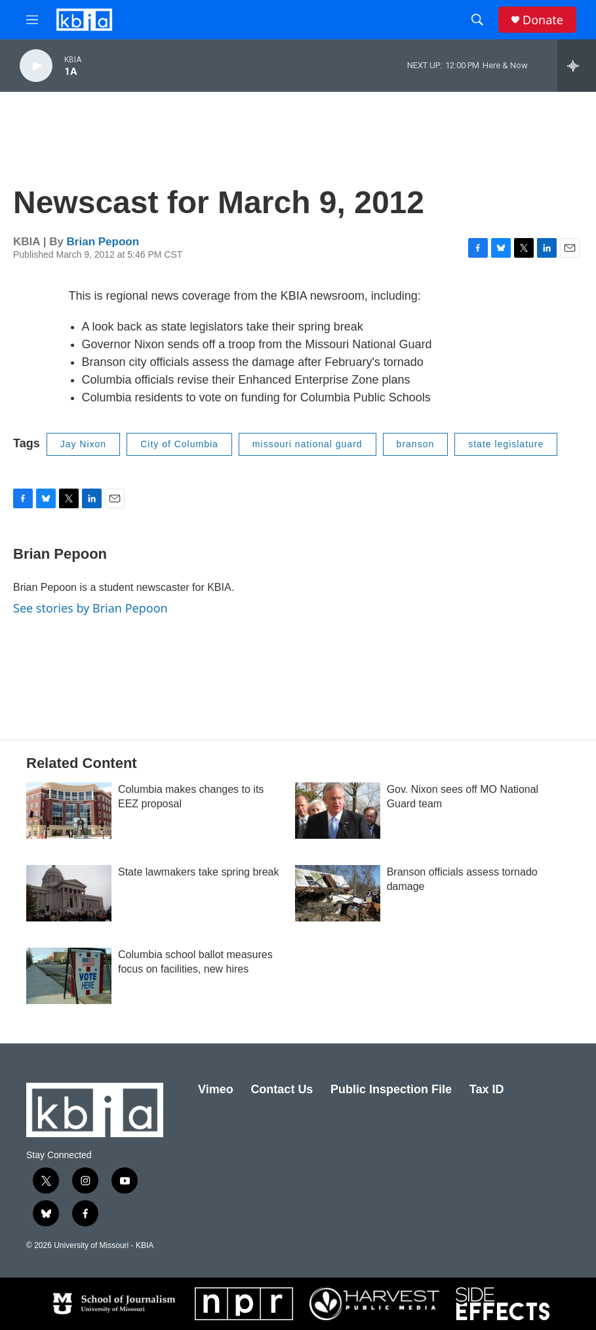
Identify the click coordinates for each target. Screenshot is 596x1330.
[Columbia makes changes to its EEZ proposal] (68, 810)
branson (416, 444)
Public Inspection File (391, 1089)
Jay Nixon (83, 444)
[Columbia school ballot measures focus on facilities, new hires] (68, 976)
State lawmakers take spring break (198, 871)
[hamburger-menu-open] (32, 20)
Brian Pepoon (103, 241)
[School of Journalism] (112, 1303)
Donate (543, 20)
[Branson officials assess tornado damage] (337, 893)
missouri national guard (307, 444)
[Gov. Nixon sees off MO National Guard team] (337, 810)
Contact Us (281, 1089)
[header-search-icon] (477, 20)
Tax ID (486, 1089)
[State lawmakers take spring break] (68, 893)
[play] (36, 65)
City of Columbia (179, 444)
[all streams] (576, 65)
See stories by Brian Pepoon (90, 608)
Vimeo (215, 1089)
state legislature (506, 444)
